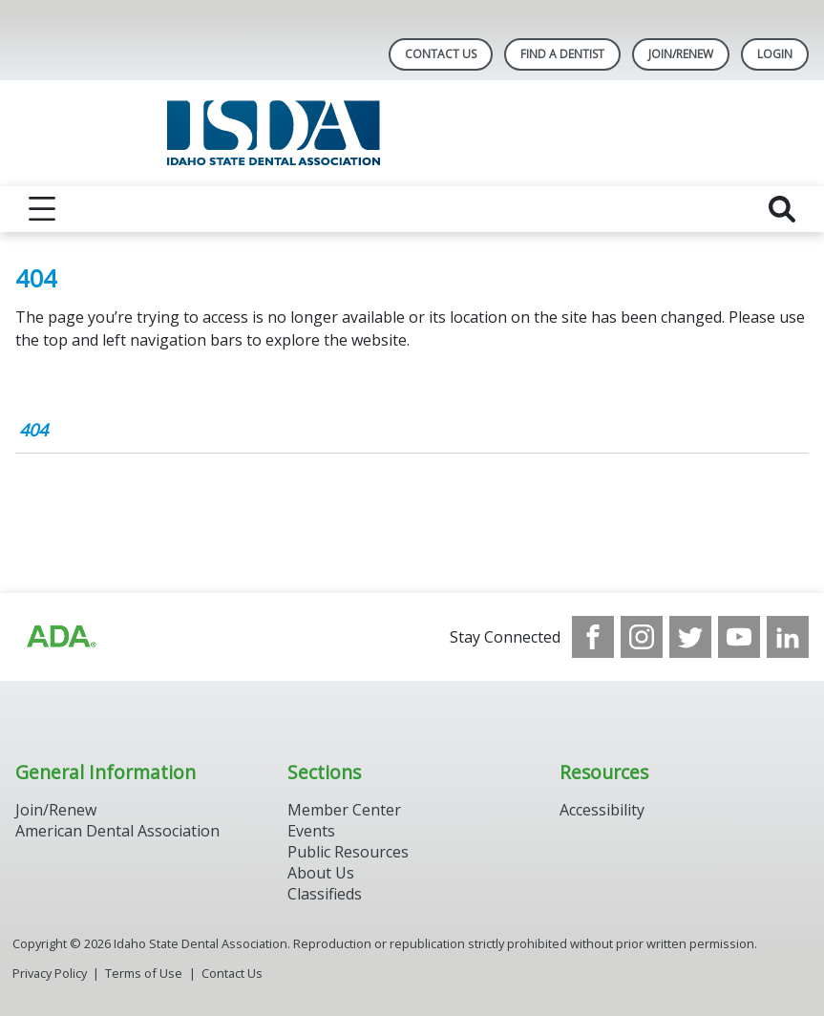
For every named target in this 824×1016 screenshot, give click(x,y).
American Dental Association (117, 830)
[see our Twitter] (690, 637)
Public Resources (348, 851)
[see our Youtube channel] (739, 637)
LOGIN (774, 54)
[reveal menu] (42, 209)
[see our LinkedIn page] (788, 637)
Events (311, 830)
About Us (320, 872)
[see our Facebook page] (593, 637)
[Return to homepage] (412, 133)
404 (33, 429)
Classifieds (324, 893)
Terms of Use (143, 973)
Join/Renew (680, 54)
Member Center (344, 809)
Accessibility (602, 809)
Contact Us (440, 54)
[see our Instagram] (642, 637)
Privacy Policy (49, 973)
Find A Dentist (562, 54)
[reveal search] (782, 209)
